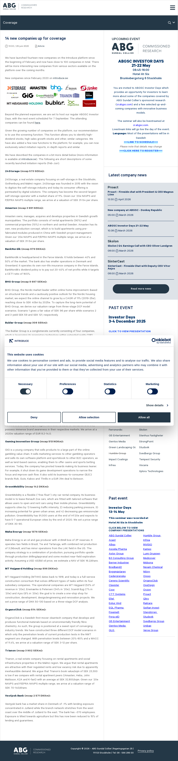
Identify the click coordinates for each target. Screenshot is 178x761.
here (37, 122)
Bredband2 (115, 567)
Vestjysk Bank (14, 696)
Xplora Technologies (151, 471)
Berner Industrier (119, 562)
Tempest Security (149, 459)
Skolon (113, 242)
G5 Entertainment (119, 435)
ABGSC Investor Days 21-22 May (128, 226)
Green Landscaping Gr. (122, 447)
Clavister (114, 585)
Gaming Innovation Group (22, 441)
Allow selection (89, 417)
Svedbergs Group (149, 453)
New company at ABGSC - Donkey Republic (135, 210)
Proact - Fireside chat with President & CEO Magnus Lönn (140, 193)
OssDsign (149, 585)
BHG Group (12, 282)
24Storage (12, 171)
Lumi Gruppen (151, 553)
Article (41, 46)
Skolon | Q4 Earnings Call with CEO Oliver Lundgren (140, 246)
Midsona (148, 562)
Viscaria (143, 465)
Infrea (112, 465)
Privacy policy (146, 750)
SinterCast (116, 262)
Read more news (141, 288)
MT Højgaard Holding (19, 569)
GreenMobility (14, 487)
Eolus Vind (115, 603)
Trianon (10, 651)
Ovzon (147, 589)
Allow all (144, 417)
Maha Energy (13, 532)
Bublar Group (14, 323)
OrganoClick (13, 610)
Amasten (11, 208)
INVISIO (147, 544)
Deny (34, 417)
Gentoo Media (117, 441)
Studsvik (144, 447)
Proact (113, 188)
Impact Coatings (118, 459)
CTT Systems (117, 594)
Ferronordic (115, 429)
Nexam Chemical (153, 567)
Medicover (149, 558)
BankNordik (13, 249)
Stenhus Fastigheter (151, 435)
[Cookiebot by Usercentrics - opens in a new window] (154, 341)
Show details (155, 405)
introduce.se (60, 78)
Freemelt (114, 612)
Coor (112, 589)
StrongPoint (146, 441)
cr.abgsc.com (124, 104)
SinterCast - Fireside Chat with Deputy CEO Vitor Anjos (139, 268)
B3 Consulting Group (121, 558)
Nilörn (146, 571)
